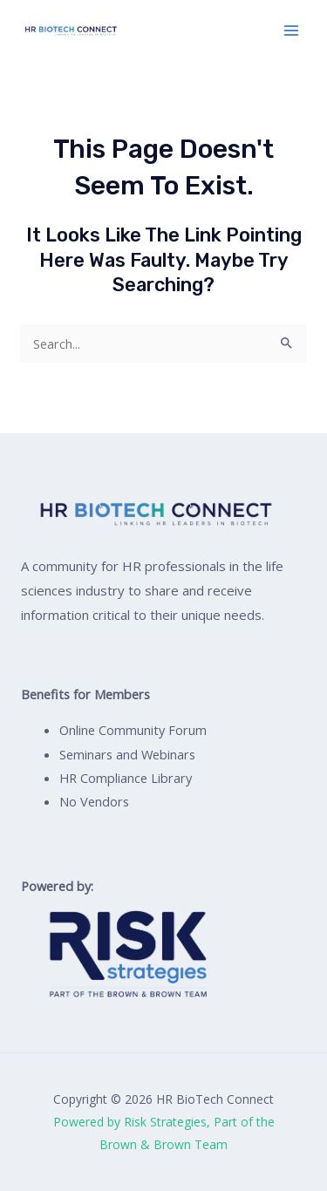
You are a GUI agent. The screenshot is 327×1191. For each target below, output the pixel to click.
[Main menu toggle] (291, 30)
